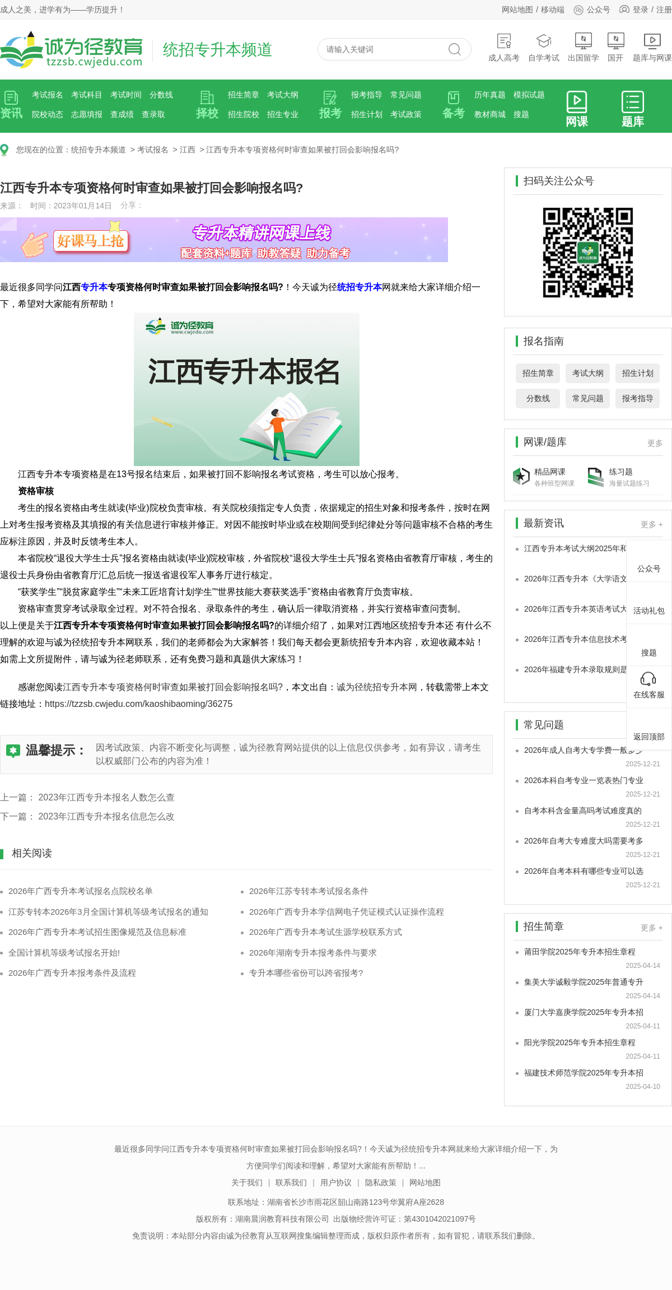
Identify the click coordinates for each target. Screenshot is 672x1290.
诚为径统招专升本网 (377, 687)
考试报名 (47, 94)
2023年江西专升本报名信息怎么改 (106, 816)
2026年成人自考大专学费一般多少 (583, 750)
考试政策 (406, 114)
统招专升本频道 (98, 149)
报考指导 (366, 94)
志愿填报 (86, 114)
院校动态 (47, 114)
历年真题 (490, 94)
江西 (187, 149)
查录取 (153, 114)
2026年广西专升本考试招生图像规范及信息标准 (97, 932)
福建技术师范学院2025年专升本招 (583, 1072)
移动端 (552, 9)
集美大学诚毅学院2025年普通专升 (583, 981)
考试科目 (86, 94)
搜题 (521, 114)
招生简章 (243, 94)
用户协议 (336, 1182)
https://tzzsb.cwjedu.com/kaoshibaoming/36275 (138, 704)
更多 (655, 443)
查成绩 (122, 114)
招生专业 (282, 114)
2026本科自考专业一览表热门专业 (583, 780)
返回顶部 (649, 727)
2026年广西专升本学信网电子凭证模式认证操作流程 (346, 911)
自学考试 (543, 47)
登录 (640, 9)
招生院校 (243, 114)
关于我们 (247, 1182)
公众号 (591, 9)
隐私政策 (380, 1182)
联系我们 (291, 1182)
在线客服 (649, 685)
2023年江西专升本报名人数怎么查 (106, 797)
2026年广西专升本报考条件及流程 (72, 972)
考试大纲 (282, 94)
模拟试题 (529, 94)
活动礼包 (649, 601)
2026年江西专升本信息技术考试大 (583, 639)
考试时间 (126, 94)
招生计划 (366, 114)
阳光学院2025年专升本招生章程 (580, 1042)
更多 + (652, 524)
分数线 (161, 94)
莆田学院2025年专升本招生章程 (580, 951)
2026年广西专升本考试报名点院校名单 (80, 891)
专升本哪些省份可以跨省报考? (306, 972)
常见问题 (406, 94)
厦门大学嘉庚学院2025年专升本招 (583, 1012)
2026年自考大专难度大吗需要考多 (583, 840)
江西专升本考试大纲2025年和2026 (584, 548)
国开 (616, 47)
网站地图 (517, 9)
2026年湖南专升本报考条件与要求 (313, 952)
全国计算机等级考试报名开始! (64, 952)
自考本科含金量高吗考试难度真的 (583, 810)
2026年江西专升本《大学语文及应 (583, 578)
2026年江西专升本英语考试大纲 (580, 608)
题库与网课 (652, 47)
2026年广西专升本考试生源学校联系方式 (325, 932)
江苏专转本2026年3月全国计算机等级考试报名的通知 (108, 911)
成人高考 (504, 47)
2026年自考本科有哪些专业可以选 (583, 871)
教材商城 (490, 114)
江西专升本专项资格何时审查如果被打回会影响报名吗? (302, 149)
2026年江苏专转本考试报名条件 (308, 891)
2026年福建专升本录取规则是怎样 (583, 669)
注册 (664, 9)
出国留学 (583, 47)
